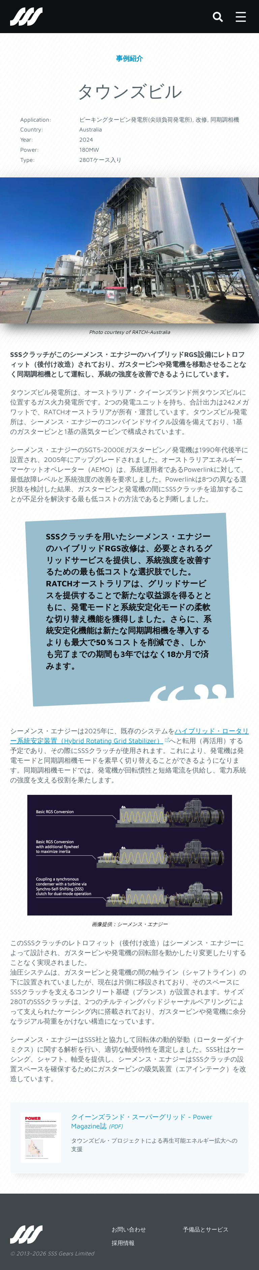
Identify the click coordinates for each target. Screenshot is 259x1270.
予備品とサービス (206, 1229)
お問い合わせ (129, 1229)
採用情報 (123, 1243)
